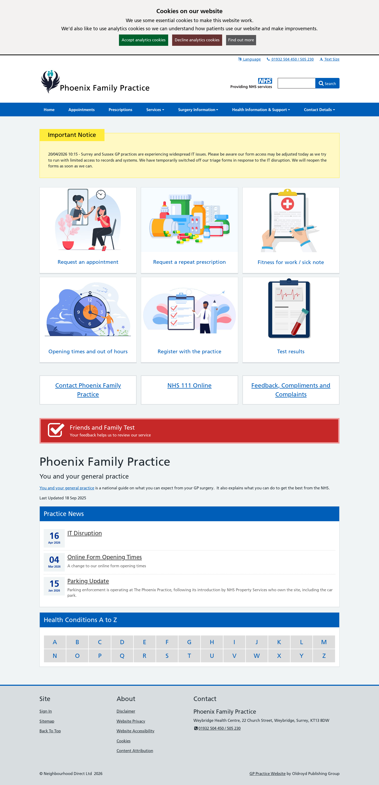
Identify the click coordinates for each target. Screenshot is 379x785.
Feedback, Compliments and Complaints (290, 390)
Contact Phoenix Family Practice (88, 390)
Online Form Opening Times (104, 557)
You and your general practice (66, 487)
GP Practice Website (268, 773)
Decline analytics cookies (197, 39)
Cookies (124, 740)
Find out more (241, 39)
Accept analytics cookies (144, 39)
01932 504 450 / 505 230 (290, 59)
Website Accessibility (135, 730)
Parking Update (88, 581)
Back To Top (50, 730)
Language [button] (249, 59)
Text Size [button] (329, 59)
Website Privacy (131, 721)
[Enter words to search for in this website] (297, 83)
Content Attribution (135, 750)
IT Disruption (84, 533)
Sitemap (46, 721)
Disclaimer (126, 711)
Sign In (45, 711)
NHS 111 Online (189, 385)
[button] (155, 109)
